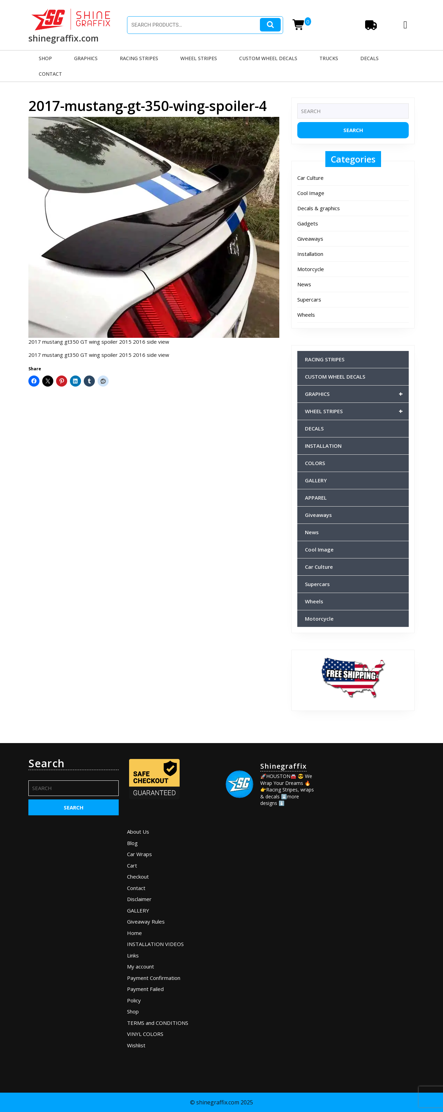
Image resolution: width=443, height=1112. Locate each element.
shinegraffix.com (63, 38)
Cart (132, 865)
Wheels (306, 314)
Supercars (309, 299)
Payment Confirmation (153, 977)
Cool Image (310, 192)
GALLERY (316, 480)
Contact (136, 887)
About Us (138, 831)
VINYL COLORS (145, 1033)
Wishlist (136, 1045)
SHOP (45, 58)
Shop (133, 1011)
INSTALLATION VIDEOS (155, 943)
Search (270, 24)
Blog (132, 843)
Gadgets (307, 223)
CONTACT (50, 74)
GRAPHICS (86, 58)
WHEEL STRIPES (198, 58)
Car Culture (310, 177)
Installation (310, 253)
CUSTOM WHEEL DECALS (268, 58)
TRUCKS (328, 58)
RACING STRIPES (139, 58)
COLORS (315, 463)
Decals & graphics (318, 208)
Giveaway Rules (146, 921)
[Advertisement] (369, 861)
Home (134, 932)
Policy (134, 1000)
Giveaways (310, 238)
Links (133, 955)
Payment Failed (145, 988)
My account (140, 966)
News (304, 284)
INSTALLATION (323, 445)
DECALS (369, 58)
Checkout (138, 876)
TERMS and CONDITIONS (157, 1022)
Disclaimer (139, 899)
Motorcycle (310, 269)
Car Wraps (139, 854)
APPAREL (316, 497)
